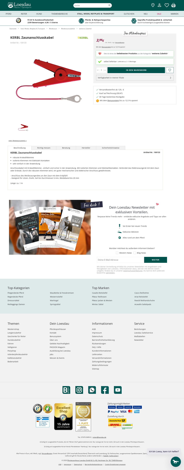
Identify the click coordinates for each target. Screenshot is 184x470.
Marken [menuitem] (174, 13)
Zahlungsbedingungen (102, 361)
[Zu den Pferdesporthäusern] (153, 5)
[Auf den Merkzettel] (170, 70)
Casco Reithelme (141, 293)
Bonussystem (106, 47)
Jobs (51, 354)
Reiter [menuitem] (24, 13)
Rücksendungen (99, 343)
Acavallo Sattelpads (142, 304)
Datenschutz (97, 336)
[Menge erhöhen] (105, 70)
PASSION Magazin (57, 347)
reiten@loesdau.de (99, 437)
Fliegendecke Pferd (16, 293)
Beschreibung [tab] (20, 148)
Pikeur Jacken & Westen (102, 300)
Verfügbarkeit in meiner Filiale (111, 77)
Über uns (54, 340)
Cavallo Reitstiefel (99, 293)
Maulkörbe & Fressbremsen (62, 293)
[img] (173, 6)
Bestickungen (140, 329)
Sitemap (95, 369)
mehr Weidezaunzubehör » (18, 141)
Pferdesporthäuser (58, 329)
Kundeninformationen (101, 351)
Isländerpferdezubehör (18, 354)
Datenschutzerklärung (132, 270)
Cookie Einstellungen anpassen (115, 464)
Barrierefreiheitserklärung (103, 340)
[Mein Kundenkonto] (159, 7)
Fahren (11, 343)
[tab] (23, 128)
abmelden (110, 273)
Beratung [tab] (66, 148)
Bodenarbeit (13, 361)
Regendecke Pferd (15, 296)
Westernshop (13, 329)
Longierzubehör (14, 333)
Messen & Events (57, 358)
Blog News (141, 253)
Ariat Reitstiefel (141, 296)
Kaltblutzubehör (15, 358)
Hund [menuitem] (39, 13)
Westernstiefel (56, 296)
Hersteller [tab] (86, 148)
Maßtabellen (139, 336)
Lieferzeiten (97, 354)
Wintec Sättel (97, 304)
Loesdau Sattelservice (143, 333)
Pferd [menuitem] (8, 13)
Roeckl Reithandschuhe (144, 300)
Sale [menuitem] (159, 13)
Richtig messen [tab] (43, 148)
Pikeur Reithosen (99, 296)
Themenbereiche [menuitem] (59, 13)
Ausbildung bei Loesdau (60, 351)
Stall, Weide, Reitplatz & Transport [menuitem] (95, 13)
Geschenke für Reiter (17, 336)
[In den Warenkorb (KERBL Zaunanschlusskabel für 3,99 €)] (136, 70)
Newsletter (139, 340)
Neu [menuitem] (146, 13)
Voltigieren (12, 347)
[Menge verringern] (97, 70)
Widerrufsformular (100, 365)
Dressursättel (13, 300)
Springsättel (55, 304)
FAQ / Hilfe (96, 347)
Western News (125, 253)
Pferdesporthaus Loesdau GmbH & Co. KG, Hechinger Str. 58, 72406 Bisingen (94, 460)
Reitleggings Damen (16, 304)
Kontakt (53, 333)
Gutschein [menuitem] (129, 13)
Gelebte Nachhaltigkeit (59, 343)
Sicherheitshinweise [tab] (110, 148)
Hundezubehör (14, 340)
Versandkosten (119, 42)
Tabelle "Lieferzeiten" (111, 456)
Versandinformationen (101, 358)
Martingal (54, 300)
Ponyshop (12, 351)
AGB (94, 329)
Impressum (97, 333)
